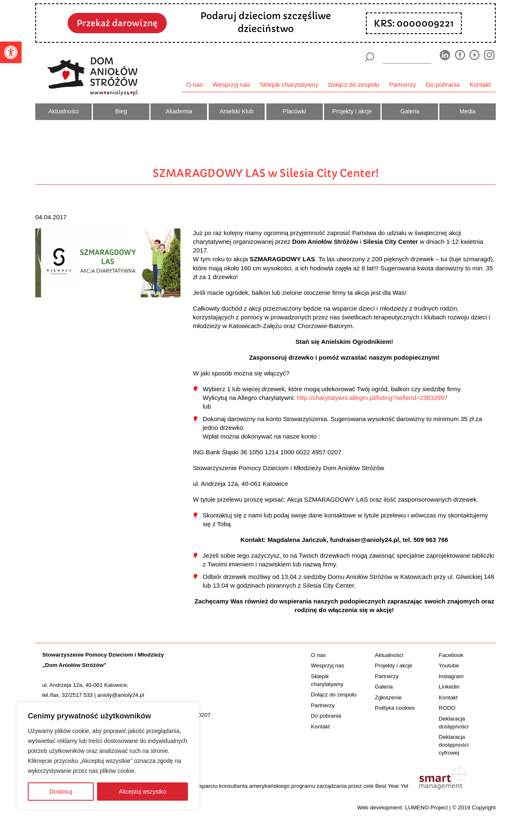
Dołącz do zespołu (353, 84)
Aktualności (63, 111)
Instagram (451, 676)
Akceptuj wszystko (142, 791)
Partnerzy (402, 84)
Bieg (121, 111)
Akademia (179, 111)
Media (468, 111)
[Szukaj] (369, 56)
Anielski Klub (237, 111)
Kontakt (480, 84)
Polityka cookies (394, 708)
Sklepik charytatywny (289, 84)
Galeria (409, 111)
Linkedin (449, 687)
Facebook (451, 655)
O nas (194, 84)
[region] (108, 755)
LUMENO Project (426, 807)
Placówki (294, 111)
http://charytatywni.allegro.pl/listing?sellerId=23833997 (372, 397)
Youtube (449, 665)
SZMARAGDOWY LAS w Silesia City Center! (266, 173)
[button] (11, 52)
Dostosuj (60, 791)
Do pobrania (443, 84)
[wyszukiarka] (407, 57)
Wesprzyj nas (231, 84)
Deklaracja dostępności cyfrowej (454, 745)
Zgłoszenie (388, 697)
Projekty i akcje (352, 111)
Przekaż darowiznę (117, 23)
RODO (447, 708)
